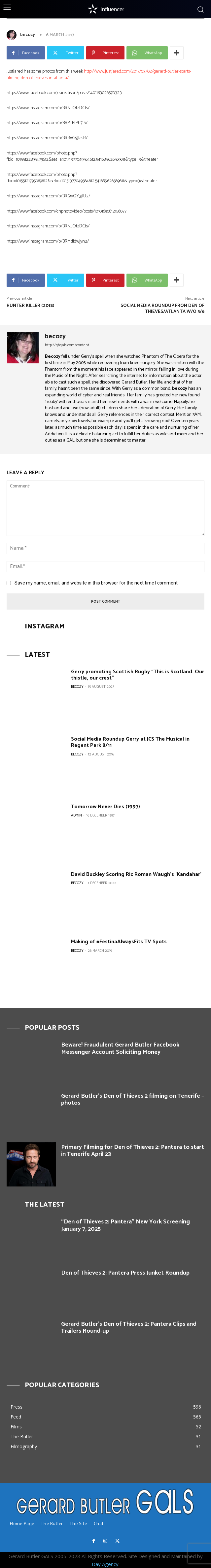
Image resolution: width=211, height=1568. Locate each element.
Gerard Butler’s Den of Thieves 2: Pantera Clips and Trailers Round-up (128, 1327)
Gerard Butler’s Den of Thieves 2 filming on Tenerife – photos (132, 1099)
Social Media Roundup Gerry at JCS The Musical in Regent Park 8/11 (130, 742)
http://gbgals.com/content (67, 345)
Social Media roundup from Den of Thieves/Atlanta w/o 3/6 (162, 309)
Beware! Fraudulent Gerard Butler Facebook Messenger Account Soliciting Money (120, 1048)
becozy (27, 35)
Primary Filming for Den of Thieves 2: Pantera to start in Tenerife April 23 (132, 1150)
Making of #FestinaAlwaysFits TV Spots (119, 941)
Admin (76, 815)
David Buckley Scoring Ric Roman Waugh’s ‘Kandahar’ (136, 874)
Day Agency (105, 1564)
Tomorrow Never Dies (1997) (105, 806)
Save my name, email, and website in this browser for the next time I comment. (97, 582)
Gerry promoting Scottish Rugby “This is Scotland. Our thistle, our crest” (137, 675)
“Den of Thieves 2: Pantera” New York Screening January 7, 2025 (125, 1225)
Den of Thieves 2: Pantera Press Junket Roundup (125, 1273)
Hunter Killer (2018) (30, 306)
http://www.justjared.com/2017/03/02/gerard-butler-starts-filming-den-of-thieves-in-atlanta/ (99, 75)
